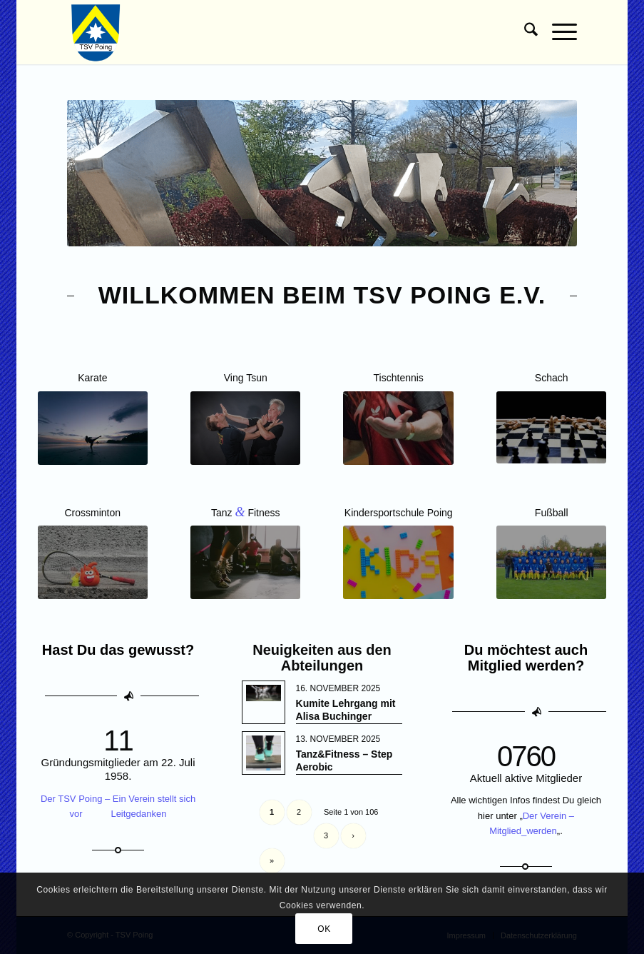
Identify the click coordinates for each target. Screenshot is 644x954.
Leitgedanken (138, 813)
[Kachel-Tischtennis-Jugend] (398, 428)
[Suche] (524, 32)
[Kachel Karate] (93, 428)
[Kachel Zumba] (245, 562)
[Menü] (557, 32)
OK (324, 929)
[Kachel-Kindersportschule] (398, 562)
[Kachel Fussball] (551, 562)
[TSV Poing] (96, 32)
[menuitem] (524, 32)
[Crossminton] (93, 562)
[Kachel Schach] (551, 427)
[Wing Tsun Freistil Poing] (245, 428)
